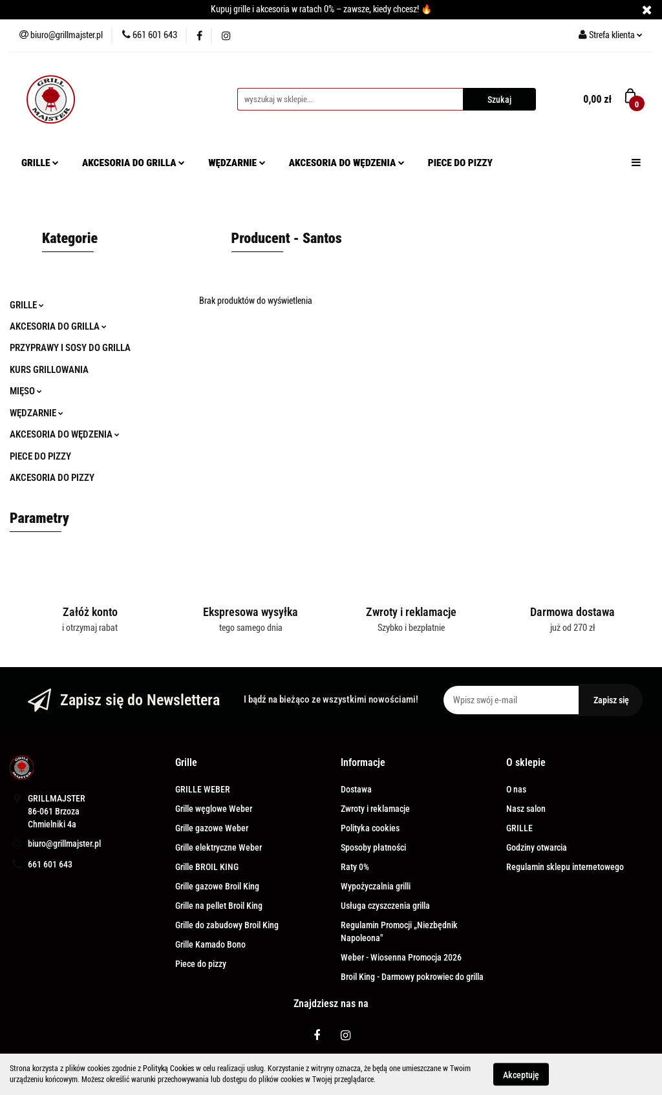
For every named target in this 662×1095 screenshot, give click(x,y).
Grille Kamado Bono (210, 944)
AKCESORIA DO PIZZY (52, 478)
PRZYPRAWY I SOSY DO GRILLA (70, 348)
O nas (516, 789)
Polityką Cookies (168, 1068)
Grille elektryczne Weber (218, 847)
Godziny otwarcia (536, 847)
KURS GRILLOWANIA (49, 370)
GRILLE (40, 163)
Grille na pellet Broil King (218, 905)
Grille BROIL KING (207, 867)
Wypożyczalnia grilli (376, 886)
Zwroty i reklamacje (375, 808)
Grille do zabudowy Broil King (227, 925)
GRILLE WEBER (202, 789)
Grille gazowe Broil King (217, 886)
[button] (186, 763)
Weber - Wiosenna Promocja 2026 (401, 957)
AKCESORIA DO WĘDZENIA (347, 163)
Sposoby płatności (373, 847)
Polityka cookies (370, 828)
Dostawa (356, 789)
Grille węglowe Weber (213, 808)
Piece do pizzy (200, 964)
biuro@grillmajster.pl (64, 843)
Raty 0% (355, 867)
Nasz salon (526, 808)
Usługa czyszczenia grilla (385, 905)
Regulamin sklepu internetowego (565, 867)
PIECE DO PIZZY (460, 163)
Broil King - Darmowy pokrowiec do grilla (412, 977)
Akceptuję (521, 1074)
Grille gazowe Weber (211, 828)
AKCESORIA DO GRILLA (133, 163)
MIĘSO (26, 391)
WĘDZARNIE (237, 163)
